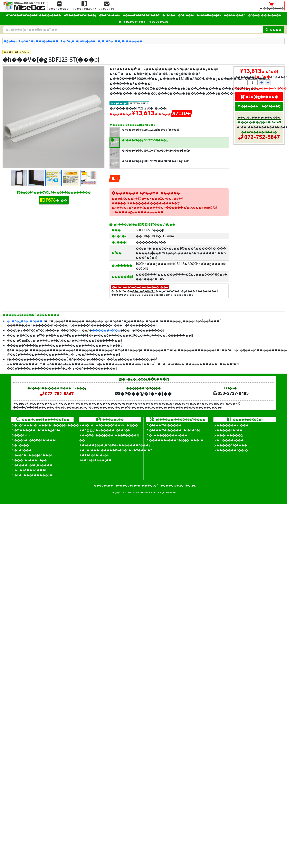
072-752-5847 (262, 137)
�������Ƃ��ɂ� (232, 450)
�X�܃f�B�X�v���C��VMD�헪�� (110, 425)
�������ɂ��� (233, 425)
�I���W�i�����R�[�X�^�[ (174, 430)
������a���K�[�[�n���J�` (177, 440)
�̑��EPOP (22, 435)
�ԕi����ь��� (230, 440)
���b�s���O (234, 15)
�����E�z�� (229, 430)
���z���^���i (132, 21)
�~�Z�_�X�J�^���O (26, 321)
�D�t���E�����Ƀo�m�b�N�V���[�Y (117, 450)
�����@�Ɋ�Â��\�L (177, 485)
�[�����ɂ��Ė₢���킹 (259, 106)
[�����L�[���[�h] (133, 29)
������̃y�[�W (106, 330)
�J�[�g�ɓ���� (259, 96)
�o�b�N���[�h (209, 15)
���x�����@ (230, 435)
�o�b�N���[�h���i (40, 41)
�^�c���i (186, 15)
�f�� (53, 200)
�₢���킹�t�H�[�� (143, 393)
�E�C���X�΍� (158, 21)
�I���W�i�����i (165, 425)
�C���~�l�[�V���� (264, 15)
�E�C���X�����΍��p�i (33, 475)
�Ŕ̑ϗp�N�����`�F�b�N (106, 430)
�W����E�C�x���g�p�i (37, 430)
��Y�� (168, 15)
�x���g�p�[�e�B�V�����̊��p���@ (116, 445)
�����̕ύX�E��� (232, 445)
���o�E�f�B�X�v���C (141, 15)
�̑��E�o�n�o (109, 15)
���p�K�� (103, 485)
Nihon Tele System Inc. (144, 492)
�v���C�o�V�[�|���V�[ (137, 485)
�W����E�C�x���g (80, 15)
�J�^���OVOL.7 (143, 291)
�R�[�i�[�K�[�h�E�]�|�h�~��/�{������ (103, 41)
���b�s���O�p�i (30, 460)
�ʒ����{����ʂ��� (168, 435)
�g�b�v (10, 41)
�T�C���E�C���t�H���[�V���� (33, 15)
